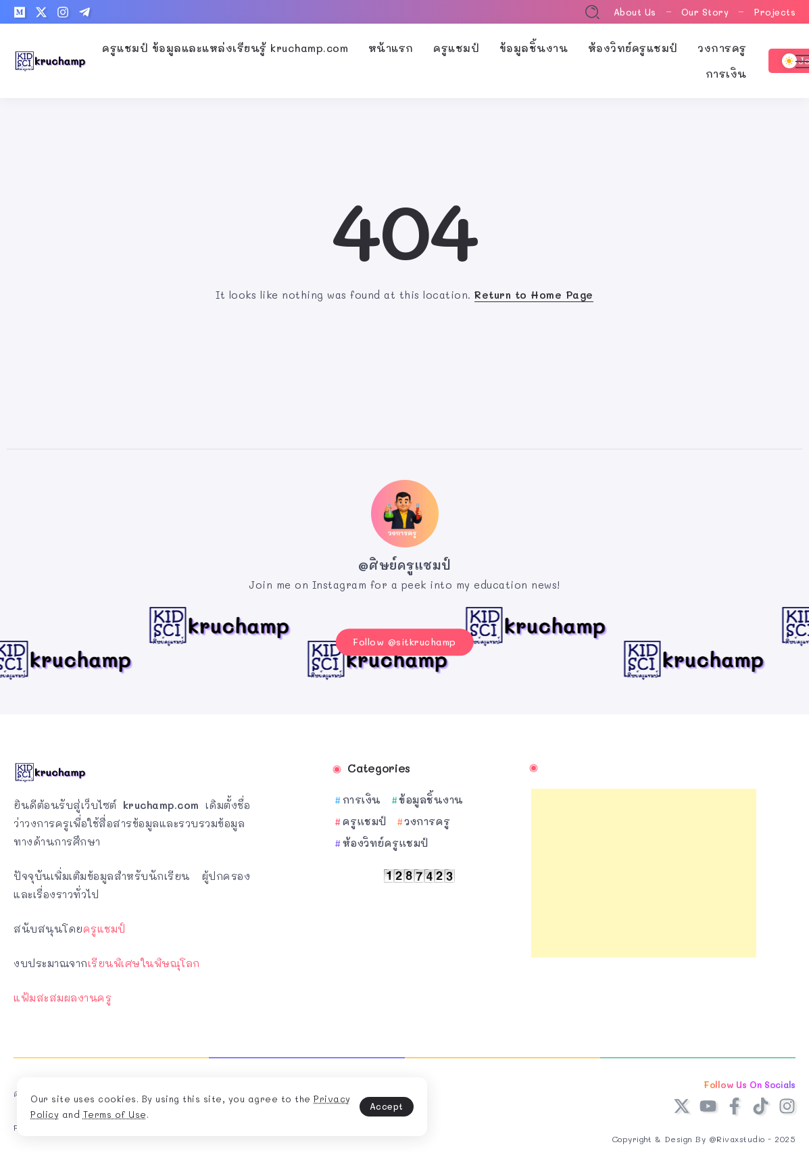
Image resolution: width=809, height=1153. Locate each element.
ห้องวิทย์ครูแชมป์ (385, 838)
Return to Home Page (533, 294)
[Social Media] (20, 12)
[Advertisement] (644, 869)
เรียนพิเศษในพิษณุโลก (144, 959)
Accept (318, 1102)
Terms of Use (190, 1111)
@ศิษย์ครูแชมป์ (404, 565)
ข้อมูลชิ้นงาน (431, 795)
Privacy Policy (101, 1111)
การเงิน (362, 795)
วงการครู (427, 817)
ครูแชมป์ (104, 924)
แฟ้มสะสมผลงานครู (63, 993)
